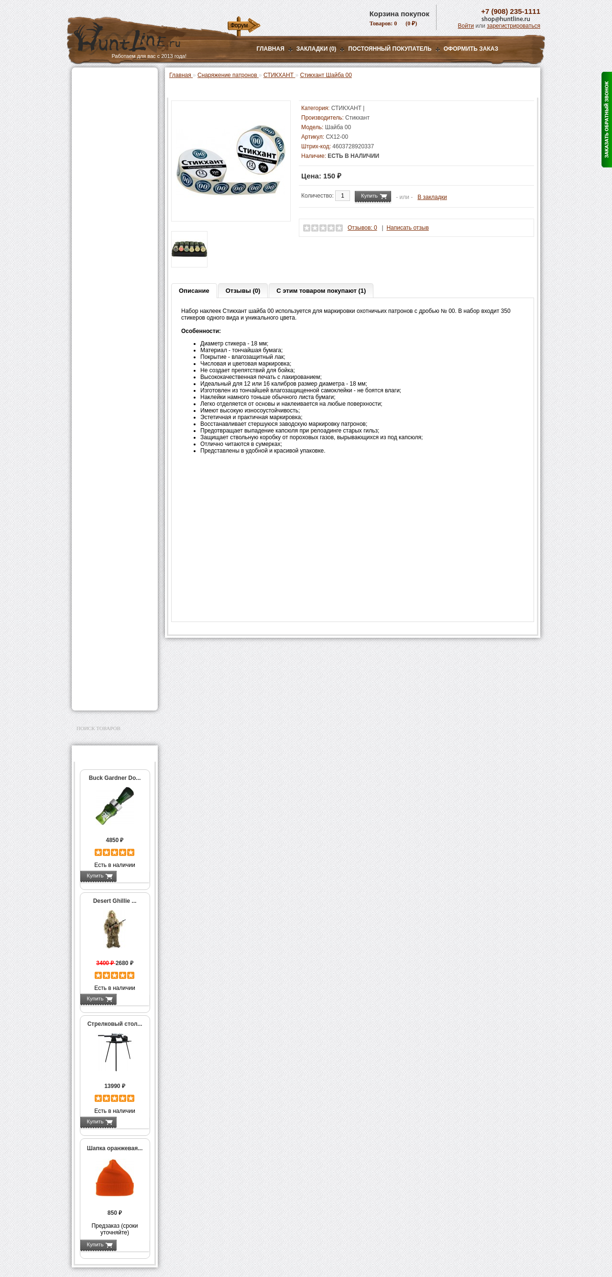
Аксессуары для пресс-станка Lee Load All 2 (117, 224)
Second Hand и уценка (109, 695)
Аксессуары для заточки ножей (113, 668)
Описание (194, 290)
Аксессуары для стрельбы (101, 582)
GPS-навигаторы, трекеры (103, 552)
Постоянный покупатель (389, 48)
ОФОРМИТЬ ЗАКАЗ (471, 48)
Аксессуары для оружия (112, 598)
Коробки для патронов (115, 452)
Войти (466, 25)
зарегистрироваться (513, 25)
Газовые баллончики (108, 80)
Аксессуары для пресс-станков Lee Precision (117, 298)
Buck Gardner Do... (115, 778)
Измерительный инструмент (107, 422)
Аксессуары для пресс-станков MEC (117, 241)
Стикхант (357, 117)
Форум (239, 25)
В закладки (432, 197)
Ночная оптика (99, 115)
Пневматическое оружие (113, 92)
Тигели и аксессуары (114, 408)
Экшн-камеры (97, 536)
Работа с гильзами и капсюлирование (113, 365)
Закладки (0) (316, 48)
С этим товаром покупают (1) (321, 290)
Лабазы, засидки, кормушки (102, 167)
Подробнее (132, 875)
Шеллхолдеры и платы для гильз (116, 348)
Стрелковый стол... (114, 1024)
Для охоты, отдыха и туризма (107, 637)
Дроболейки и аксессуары (104, 465)
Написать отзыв (407, 227)
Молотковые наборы (113, 388)
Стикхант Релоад (113, 489)
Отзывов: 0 (362, 227)
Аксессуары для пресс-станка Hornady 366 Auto (117, 261)
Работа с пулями (108, 378)
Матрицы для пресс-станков (113, 331)
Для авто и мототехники (112, 683)
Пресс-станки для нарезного (109, 281)
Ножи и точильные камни (114, 652)
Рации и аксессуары (107, 139)
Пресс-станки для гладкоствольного (109, 207)
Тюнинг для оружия (106, 610)
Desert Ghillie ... (115, 901)
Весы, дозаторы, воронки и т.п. (108, 438)
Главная (270, 48)
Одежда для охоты (104, 567)
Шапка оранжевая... (115, 1148)
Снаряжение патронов (110, 194)
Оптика (88, 103)
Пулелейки (100, 398)
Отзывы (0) (243, 290)
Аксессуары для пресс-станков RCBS (117, 315)
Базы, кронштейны (105, 127)
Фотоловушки (97, 525)
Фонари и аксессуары (109, 501)
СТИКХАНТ (101, 479)
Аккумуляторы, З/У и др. (112, 513)
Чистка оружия (99, 622)
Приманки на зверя (105, 182)
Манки (87, 151)
